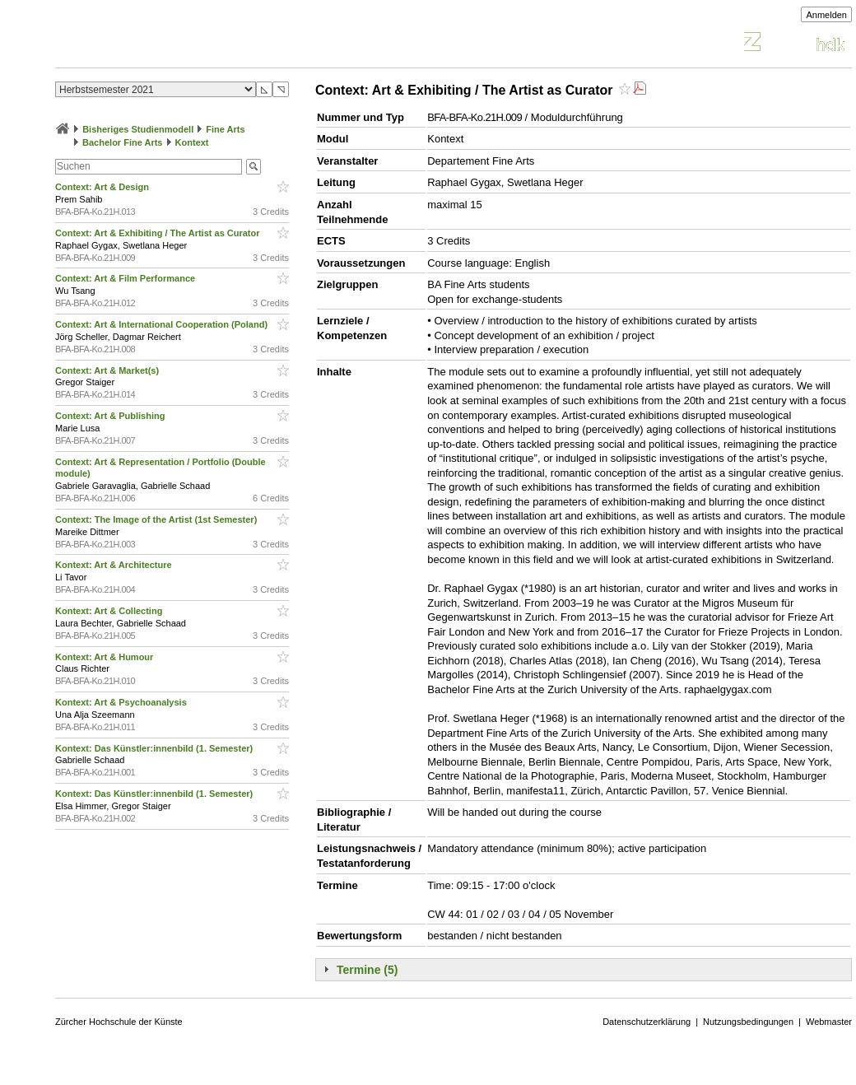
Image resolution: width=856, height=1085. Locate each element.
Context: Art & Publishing (111, 416)
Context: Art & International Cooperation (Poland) (162, 324)
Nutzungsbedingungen (748, 1022)
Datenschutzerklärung (646, 1022)
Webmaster (829, 1022)
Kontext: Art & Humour (105, 657)
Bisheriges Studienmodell (137, 129)
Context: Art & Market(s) (108, 370)
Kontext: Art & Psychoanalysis (122, 702)
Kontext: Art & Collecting (110, 611)
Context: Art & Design (103, 187)
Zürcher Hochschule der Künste (119, 1022)
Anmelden (826, 15)
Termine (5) (367, 969)
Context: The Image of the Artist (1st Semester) (157, 519)
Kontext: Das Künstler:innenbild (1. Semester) (155, 748)
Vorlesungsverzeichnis (176, 44)
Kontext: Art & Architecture (114, 565)
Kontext (192, 142)
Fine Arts (225, 129)
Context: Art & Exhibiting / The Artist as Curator (159, 233)
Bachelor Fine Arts (122, 142)
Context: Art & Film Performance (126, 278)
